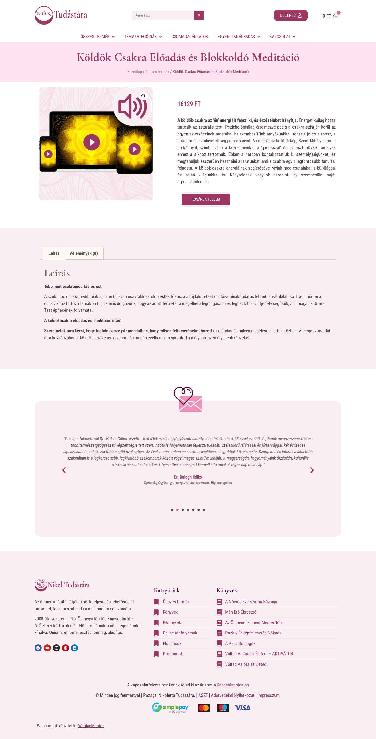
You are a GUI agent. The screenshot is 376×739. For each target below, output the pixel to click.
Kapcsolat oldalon (233, 685)
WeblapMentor (91, 725)
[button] (143, 96)
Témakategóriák (143, 36)
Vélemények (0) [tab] (84, 253)
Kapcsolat (282, 36)
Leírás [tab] (54, 253)
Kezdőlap (134, 71)
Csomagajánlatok (189, 36)
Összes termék (98, 36)
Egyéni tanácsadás (239, 36)
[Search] (199, 15)
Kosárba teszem (207, 199)
